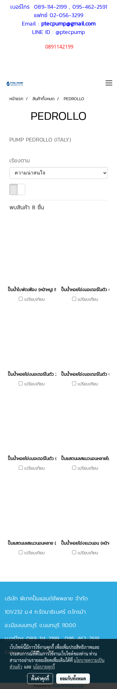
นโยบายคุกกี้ (44, 666)
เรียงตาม (23, 160)
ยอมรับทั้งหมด (73, 678)
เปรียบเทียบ (34, 299)
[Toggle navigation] (109, 83)
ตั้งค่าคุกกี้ (40, 678)
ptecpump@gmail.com (68, 23)
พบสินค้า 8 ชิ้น (26, 207)
